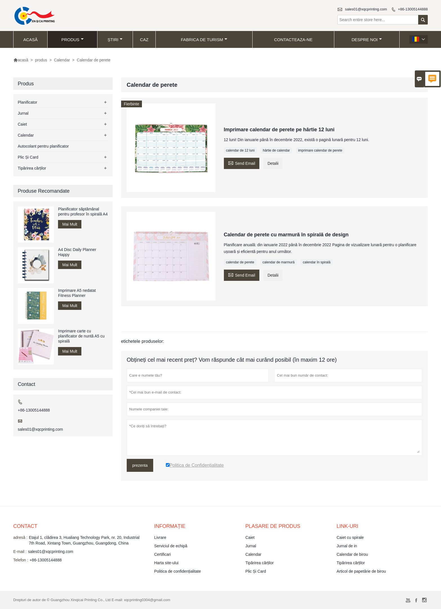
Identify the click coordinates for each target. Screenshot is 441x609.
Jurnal (23, 113)
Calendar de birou (352, 554)
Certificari (162, 554)
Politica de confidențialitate (177, 571)
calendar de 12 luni (240, 150)
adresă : (20, 537)
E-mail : (19, 551)
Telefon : (20, 560)
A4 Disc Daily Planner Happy (77, 252)
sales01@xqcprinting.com (366, 9)
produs (72, 39)
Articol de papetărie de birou (361, 571)
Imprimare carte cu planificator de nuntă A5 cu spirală (81, 336)
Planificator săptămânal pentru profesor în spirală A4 (83, 211)
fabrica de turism (204, 39)
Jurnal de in (347, 546)
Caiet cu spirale (350, 537)
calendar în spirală (316, 262)
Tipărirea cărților (32, 168)
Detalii (273, 163)
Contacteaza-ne (293, 39)
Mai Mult (69, 224)
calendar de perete (240, 262)
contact (25, 526)
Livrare (160, 537)
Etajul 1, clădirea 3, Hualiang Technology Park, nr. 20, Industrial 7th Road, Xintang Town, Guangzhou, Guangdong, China (84, 540)
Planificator (27, 102)
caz (144, 39)
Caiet (22, 124)
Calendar (62, 60)
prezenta (140, 465)
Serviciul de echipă (170, 546)
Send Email (241, 163)
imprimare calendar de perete (320, 150)
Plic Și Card (28, 157)
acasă (30, 39)
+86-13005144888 (413, 9)
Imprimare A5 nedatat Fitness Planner (77, 293)
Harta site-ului (166, 563)
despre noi (366, 39)
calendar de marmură (278, 262)
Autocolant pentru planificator (43, 146)
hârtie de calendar (276, 150)
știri (115, 39)
